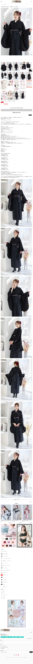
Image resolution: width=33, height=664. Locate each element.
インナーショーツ (5, 563)
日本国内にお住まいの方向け (16, 112)
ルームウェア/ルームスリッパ (7, 558)
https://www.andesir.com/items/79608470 (6, 132)
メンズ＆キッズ (5, 579)
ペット (4, 577)
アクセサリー (4, 572)
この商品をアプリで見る (16, 499)
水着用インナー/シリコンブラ (7, 560)
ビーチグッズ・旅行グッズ (6, 570)
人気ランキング (5, 551)
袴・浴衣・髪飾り (5, 553)
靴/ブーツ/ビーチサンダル (6, 565)
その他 (4, 584)
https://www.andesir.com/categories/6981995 (7, 127)
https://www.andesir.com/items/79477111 (6, 129)
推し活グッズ (4, 586)
